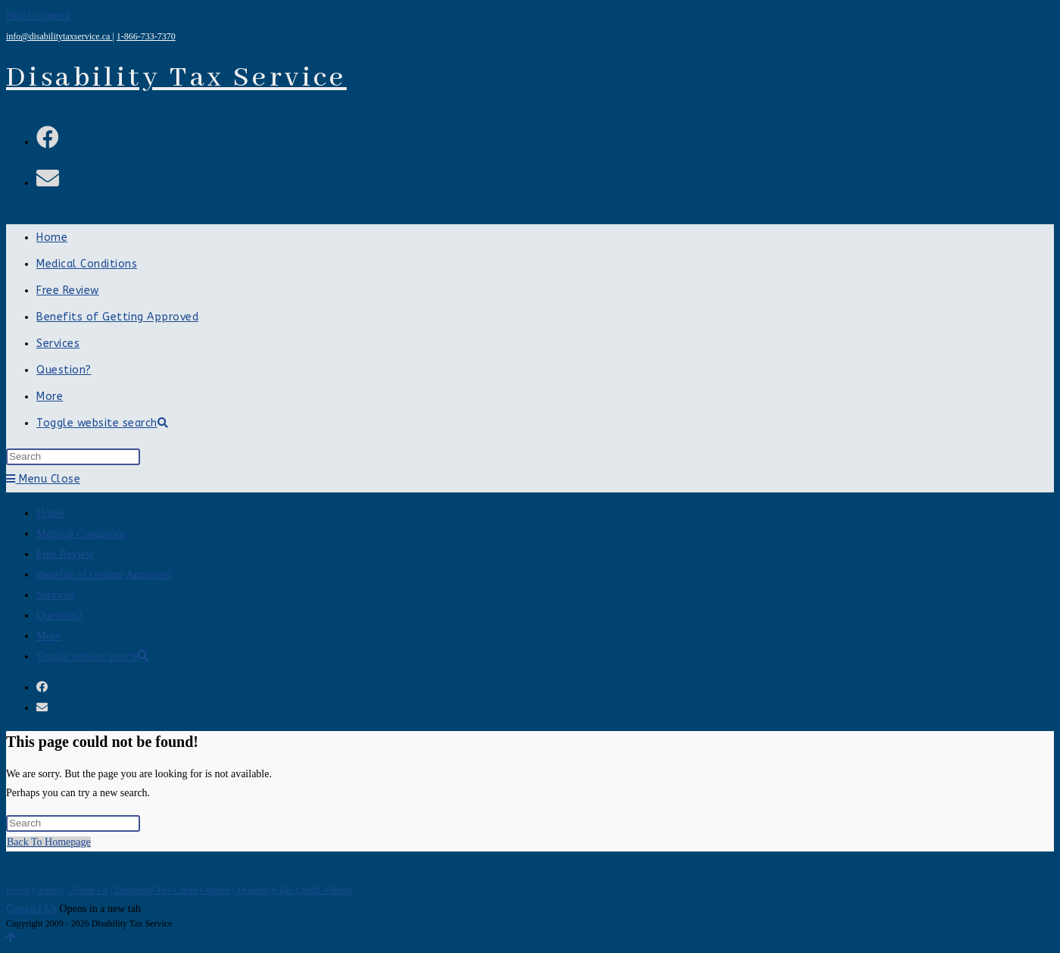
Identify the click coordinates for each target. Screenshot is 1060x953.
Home (50, 513)
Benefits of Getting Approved (103, 574)
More (48, 636)
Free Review (65, 554)
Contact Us (31, 908)
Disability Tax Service (176, 78)
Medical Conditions (81, 533)
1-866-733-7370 (146, 36)
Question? (59, 615)
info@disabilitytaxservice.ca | (60, 36)
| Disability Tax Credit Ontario (170, 889)
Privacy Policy (35, 889)
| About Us (87, 889)
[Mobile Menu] (43, 479)
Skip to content (38, 15)
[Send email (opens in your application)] (47, 178)
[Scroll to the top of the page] (10, 937)
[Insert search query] (73, 456)
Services (55, 595)
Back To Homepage (49, 842)
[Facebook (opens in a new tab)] (47, 137)
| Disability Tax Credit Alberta (291, 889)
